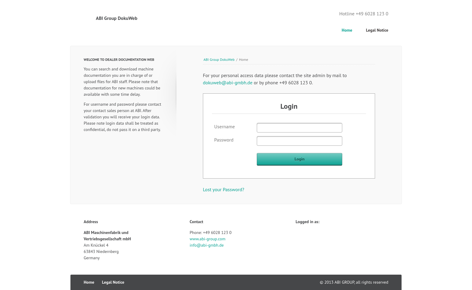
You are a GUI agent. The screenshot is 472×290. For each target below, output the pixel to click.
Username (224, 126)
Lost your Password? (223, 189)
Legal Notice (377, 30)
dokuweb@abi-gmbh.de (228, 83)
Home (347, 30)
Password (224, 140)
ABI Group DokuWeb (218, 59)
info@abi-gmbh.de (207, 245)
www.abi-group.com (207, 239)
